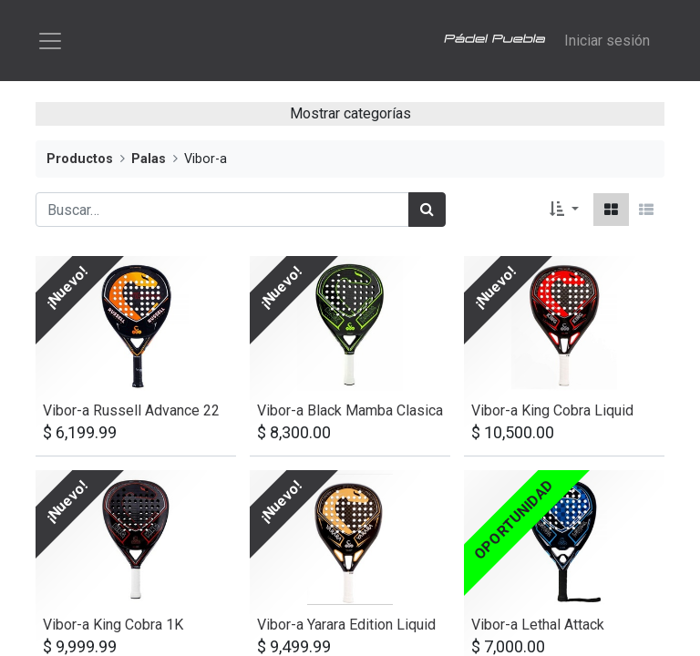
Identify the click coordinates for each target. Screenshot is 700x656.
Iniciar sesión (607, 41)
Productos (79, 161)
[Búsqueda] (427, 212)
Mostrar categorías (350, 116)
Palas (148, 161)
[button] (564, 212)
